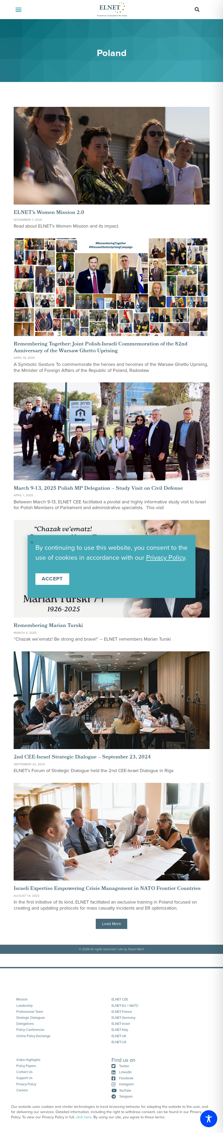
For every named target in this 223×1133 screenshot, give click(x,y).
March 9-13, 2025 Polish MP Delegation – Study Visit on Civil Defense (98, 488)
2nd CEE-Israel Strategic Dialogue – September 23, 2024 (82, 757)
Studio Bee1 (136, 949)
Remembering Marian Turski (48, 626)
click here (84, 1117)
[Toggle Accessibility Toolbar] (209, 1119)
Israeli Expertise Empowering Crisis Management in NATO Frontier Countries (107, 888)
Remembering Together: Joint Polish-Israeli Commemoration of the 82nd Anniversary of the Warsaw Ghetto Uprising (101, 348)
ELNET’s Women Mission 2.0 (49, 212)
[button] (19, 10)
